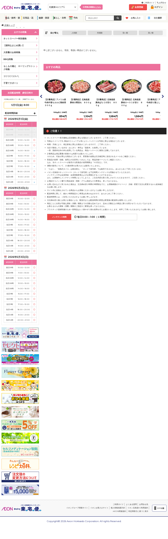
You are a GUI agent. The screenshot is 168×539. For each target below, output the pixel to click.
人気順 (74, 33)
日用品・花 (28, 17)
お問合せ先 (143, 504)
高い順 (150, 33)
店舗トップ (8, 25)
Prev (41, 96)
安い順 (125, 33)
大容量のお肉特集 (11, 52)
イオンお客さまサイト (99, 508)
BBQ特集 (8, 59)
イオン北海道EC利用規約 (138, 508)
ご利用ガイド (148, 2)
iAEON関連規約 (119, 511)
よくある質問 (131, 504)
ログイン (158, 7)
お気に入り (136, 18)
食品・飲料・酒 (12, 17)
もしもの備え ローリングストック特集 (19, 68)
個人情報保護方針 (118, 508)
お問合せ (161, 2)
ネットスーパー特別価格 (15, 38)
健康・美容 (44, 17)
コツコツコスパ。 (11, 76)
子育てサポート (10, 83)
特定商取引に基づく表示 (138, 511)
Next (162, 96)
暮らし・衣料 (59, 17)
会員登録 (139, 7)
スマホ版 (160, 508)
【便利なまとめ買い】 (13, 45)
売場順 (99, 33)
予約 (75, 17)
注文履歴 (158, 18)
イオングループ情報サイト (77, 508)
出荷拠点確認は (92, 7)
